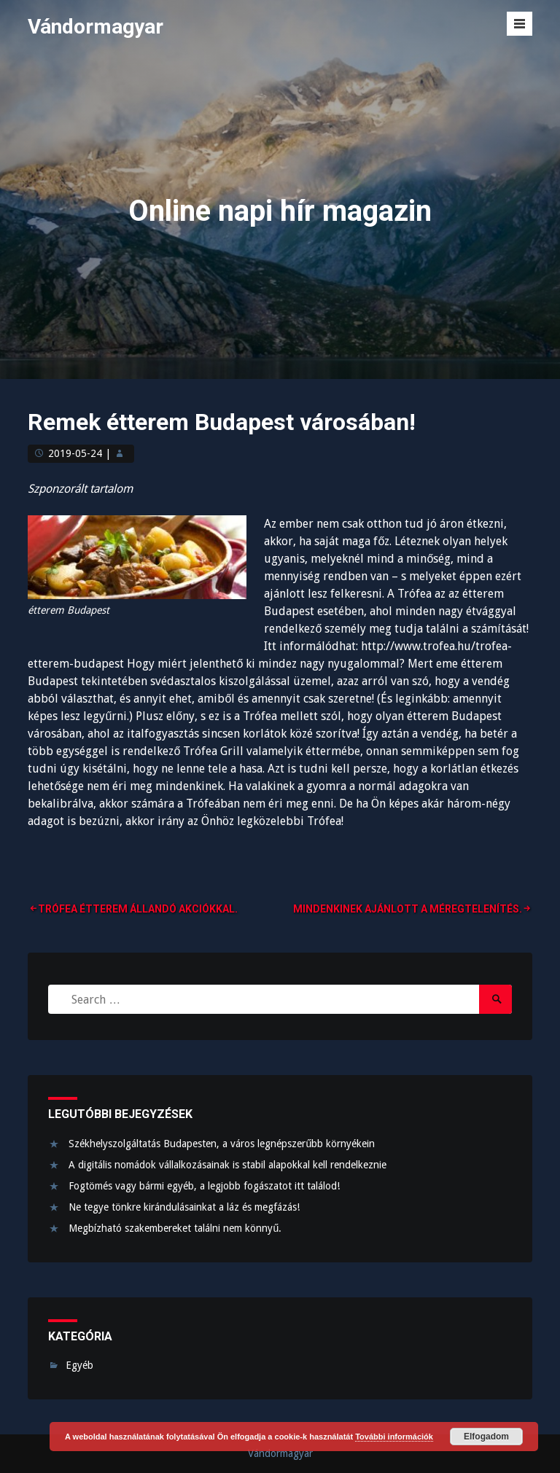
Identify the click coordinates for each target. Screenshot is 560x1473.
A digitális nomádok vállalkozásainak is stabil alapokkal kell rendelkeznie (227, 1165)
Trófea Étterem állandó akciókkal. (138, 909)
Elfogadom (486, 1436)
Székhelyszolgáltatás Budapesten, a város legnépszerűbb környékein (222, 1143)
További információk (394, 1436)
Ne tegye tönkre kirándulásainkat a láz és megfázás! (184, 1207)
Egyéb (79, 1365)
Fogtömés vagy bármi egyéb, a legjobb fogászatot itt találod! (204, 1186)
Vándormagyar (95, 27)
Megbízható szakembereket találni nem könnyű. (175, 1228)
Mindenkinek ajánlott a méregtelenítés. (407, 909)
